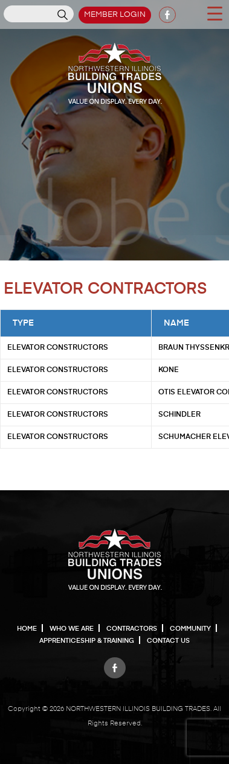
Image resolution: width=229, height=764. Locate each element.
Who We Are (72, 628)
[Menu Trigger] (214, 12)
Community (190, 628)
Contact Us (168, 640)
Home (27, 628)
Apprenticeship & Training (86, 640)
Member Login (115, 15)
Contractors (131, 628)
